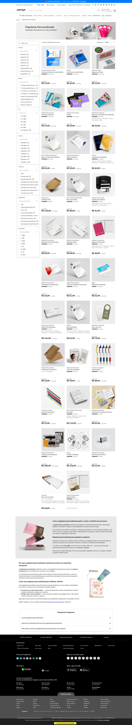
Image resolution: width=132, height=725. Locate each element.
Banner (35, 703)
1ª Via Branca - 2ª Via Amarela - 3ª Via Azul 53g (34, 91)
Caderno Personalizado (99, 157)
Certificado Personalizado (50, 284)
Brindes (68, 452)
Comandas (44, 495)
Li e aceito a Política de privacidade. (65, 723)
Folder (18, 705)
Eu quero (83, 1)
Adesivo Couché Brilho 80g (29, 96)
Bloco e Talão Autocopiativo (51, 157)
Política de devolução (68, 648)
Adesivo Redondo (26, 68)
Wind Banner (36, 705)
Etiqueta (35, 699)
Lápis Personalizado (48, 412)
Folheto (69, 70)
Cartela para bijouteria (55, 707)
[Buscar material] (28, 81)
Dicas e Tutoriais (84, 645)
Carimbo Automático (98, 199)
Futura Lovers (111, 645)
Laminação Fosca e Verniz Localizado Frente (33, 182)
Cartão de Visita (20, 701)
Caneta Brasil (96, 369)
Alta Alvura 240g (26, 104)
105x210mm (25, 159)
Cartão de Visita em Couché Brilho (52, 72)
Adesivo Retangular (27, 71)
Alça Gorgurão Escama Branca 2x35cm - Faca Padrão (35, 221)
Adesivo (18, 707)
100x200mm (25, 148)
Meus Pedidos (50, 5)
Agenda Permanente (98, 242)
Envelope (52, 701)
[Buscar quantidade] (28, 231)
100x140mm (25, 142)
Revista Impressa (105, 699)
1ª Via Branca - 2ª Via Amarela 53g (31, 93)
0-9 (93, 711)
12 (23, 252)
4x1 (23, 124)
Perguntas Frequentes (66, 637)
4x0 (23, 121)
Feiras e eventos (104, 703)
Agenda (86, 705)
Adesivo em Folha (97, 72)
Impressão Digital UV (27, 179)
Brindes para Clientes (47, 410)
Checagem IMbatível (46, 637)
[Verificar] (26, 669)
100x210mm (25, 151)
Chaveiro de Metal (72, 454)
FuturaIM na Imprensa (86, 637)
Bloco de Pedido (72, 199)
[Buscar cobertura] (28, 170)
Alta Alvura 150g (26, 102)
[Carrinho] (115, 11)
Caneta (68, 705)
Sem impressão (26, 130)
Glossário (24, 711)
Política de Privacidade (23, 648)
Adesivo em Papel (96, 70)
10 (23, 249)
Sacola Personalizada (72, 699)
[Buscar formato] (28, 139)
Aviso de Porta (96, 327)
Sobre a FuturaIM (52, 645)
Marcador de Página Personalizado (103, 114)
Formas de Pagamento (23, 654)
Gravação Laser (26, 176)
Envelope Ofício (72, 242)
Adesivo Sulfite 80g (27, 99)
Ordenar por (100, 42)
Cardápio (86, 707)
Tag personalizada (54, 705)
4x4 (23, 127)
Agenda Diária (25, 74)
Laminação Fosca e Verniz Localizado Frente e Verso (35, 184)
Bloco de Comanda (47, 497)
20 (23, 254)
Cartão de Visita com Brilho (48, 70)
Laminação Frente (27, 193)
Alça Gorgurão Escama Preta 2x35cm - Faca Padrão (35, 224)
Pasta (51, 699)
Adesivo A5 (25, 60)
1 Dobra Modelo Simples (28, 207)
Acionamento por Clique (28, 218)
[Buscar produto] (28, 51)
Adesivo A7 (25, 65)
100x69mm (25, 153)
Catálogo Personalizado (49, 454)
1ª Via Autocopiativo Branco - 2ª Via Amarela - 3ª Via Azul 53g (38, 85)
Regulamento (98, 645)
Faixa (34, 707)
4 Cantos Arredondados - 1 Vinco (30, 215)
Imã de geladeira (54, 703)
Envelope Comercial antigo (50, 242)
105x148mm (25, 156)
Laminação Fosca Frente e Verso (30, 190)
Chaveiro (69, 707)
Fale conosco (38, 648)
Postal (69, 114)
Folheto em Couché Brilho (75, 72)
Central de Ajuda (61, 5)
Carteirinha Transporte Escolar (102, 412)
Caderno (94, 155)
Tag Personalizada (47, 114)
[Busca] (98, 10)
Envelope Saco (45, 197)
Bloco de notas (70, 701)
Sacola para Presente (98, 454)
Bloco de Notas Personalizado (74, 410)
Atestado (70, 412)
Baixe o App (38, 645)
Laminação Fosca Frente (28, 187)
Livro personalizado (105, 701)
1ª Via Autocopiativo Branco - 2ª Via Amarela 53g (35, 88)
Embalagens (87, 703)
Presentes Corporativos (97, 367)
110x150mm (25, 162)
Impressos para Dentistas (48, 325)
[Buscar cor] (28, 112)
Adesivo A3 (25, 54)
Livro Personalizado (73, 369)
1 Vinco (24, 210)
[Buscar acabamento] (28, 201)
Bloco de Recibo (72, 327)
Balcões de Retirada (25, 637)
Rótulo (34, 701)
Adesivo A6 (25, 62)
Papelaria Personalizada (48, 112)
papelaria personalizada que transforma (59, 601)
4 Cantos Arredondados (28, 212)
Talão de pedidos (71, 703)
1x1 (23, 119)
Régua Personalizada (98, 284)
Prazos (82, 648)
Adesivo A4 (25, 57)
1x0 (23, 116)
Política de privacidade (104, 720)
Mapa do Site (20, 645)
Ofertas (24, 43)
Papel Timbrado (72, 157)
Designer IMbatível (86, 545)
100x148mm (25, 145)
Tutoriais (106, 637)
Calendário (86, 701)
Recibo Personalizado (48, 327)
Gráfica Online (19, 699)
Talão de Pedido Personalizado (77, 284)
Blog (49, 648)
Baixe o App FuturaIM (73, 665)
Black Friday (104, 707)
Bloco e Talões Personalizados (49, 155)
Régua (93, 282)
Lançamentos (104, 705)
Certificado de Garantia (49, 369)
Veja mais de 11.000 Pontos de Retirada (79, 5)
